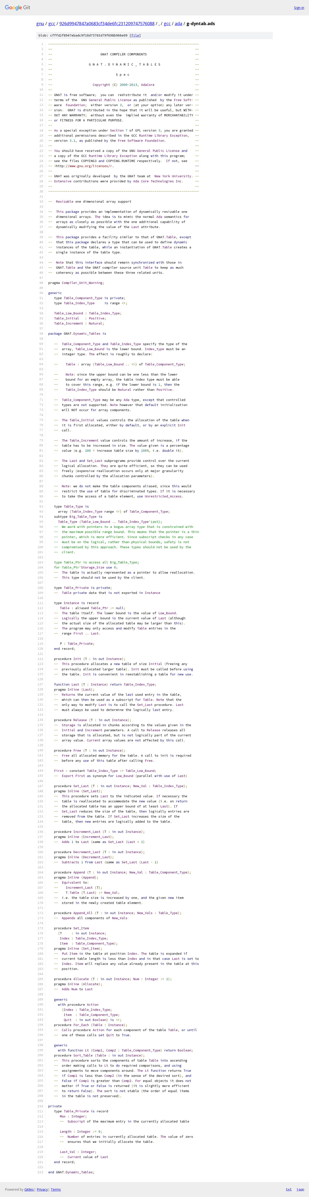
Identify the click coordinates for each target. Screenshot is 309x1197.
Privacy (42, 1189)
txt (289, 1189)
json (300, 1189)
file (135, 35)
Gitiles (29, 1189)
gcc (51, 23)
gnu (40, 23)
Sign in (299, 7)
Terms (56, 1189)
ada (178, 23)
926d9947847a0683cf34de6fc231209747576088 (106, 23)
